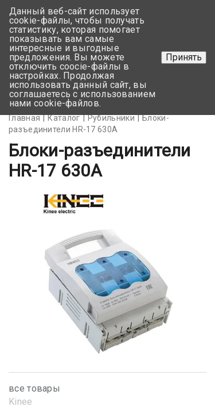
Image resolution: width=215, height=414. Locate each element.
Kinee (21, 401)
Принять (184, 57)
